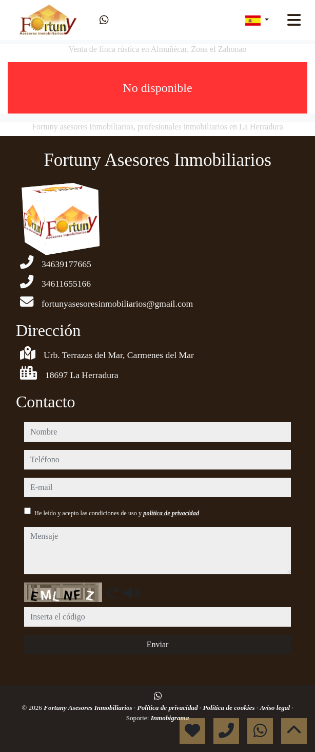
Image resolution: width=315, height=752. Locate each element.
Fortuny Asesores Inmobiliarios (89, 707)
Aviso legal (275, 707)
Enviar (158, 644)
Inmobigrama (170, 718)
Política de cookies (229, 707)
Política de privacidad (168, 707)
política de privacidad (171, 513)
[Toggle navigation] (294, 20)
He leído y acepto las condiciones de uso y (116, 513)
